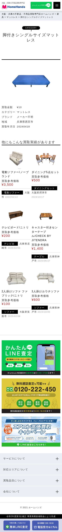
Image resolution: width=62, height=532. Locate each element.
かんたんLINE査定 (40, 5)
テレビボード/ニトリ (15, 227)
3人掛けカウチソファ (46, 291)
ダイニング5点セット (46, 172)
